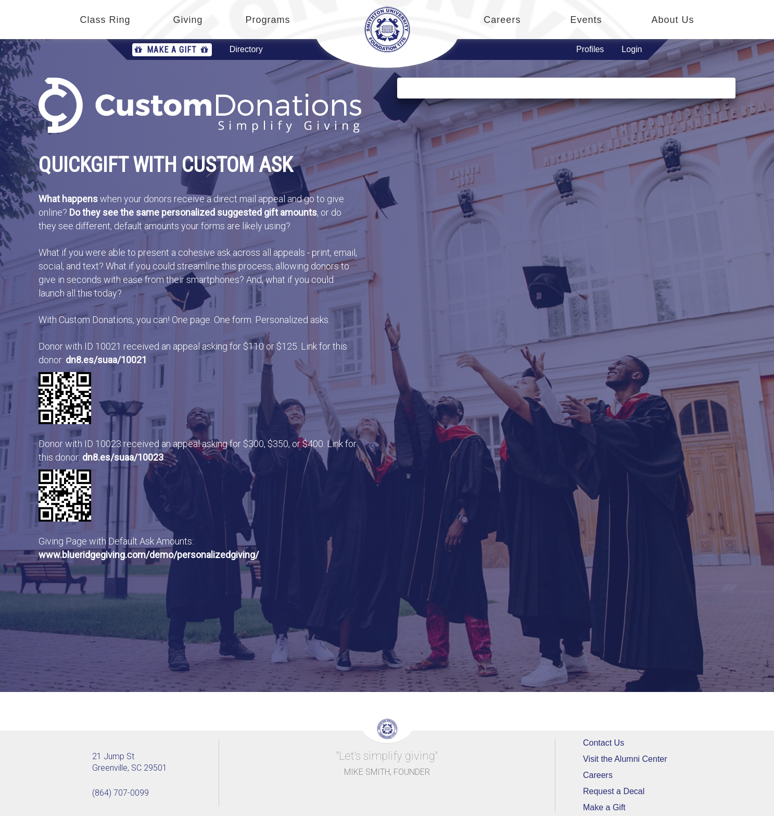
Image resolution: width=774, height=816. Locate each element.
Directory (246, 49)
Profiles (590, 49)
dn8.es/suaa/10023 (122, 457)
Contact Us (603, 742)
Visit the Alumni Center (625, 759)
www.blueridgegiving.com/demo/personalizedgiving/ (149, 554)
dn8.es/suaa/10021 (106, 359)
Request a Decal (613, 791)
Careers (598, 775)
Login (631, 49)
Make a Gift (172, 50)
